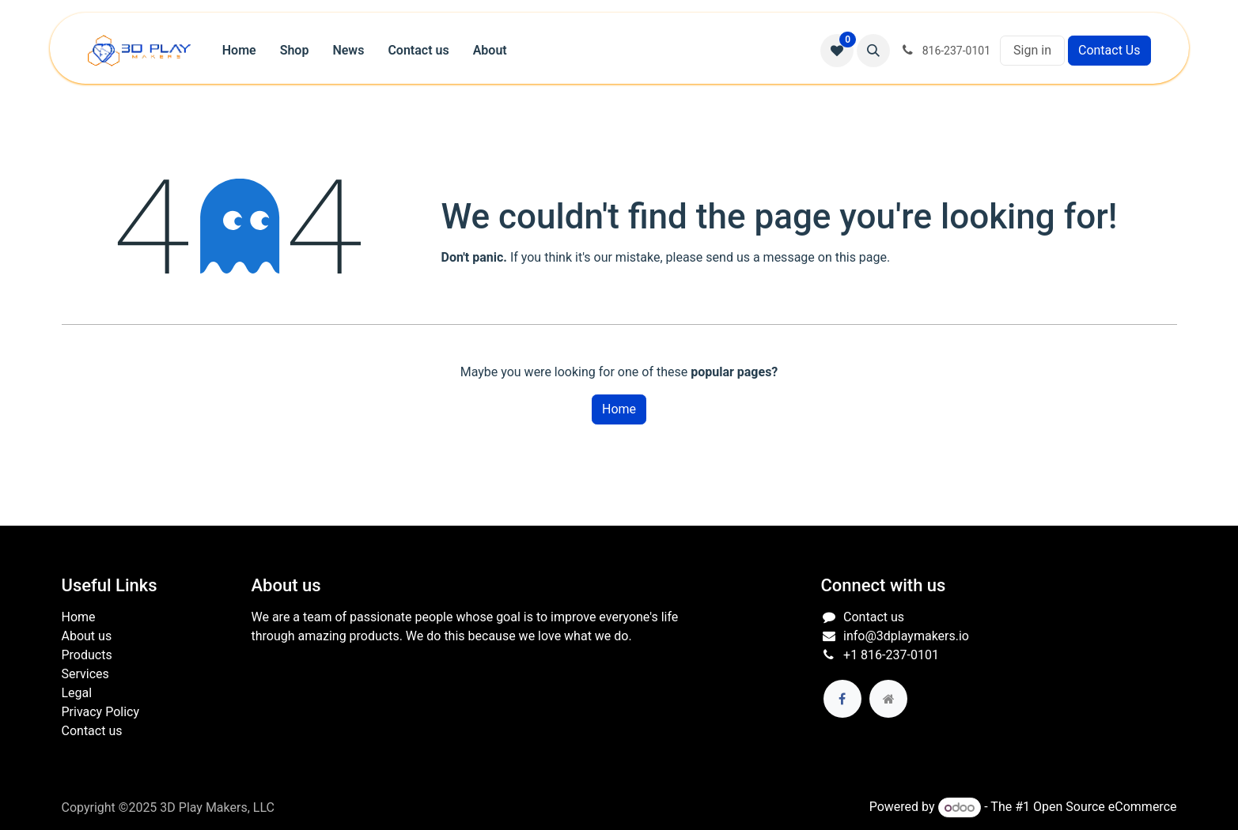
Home (619, 409)
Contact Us (1109, 50)
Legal (77, 692)
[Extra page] (888, 699)
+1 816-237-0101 (891, 654)
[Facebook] (842, 699)
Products (87, 654)
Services (85, 673)
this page (861, 257)
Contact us (92, 730)
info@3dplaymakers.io (906, 635)
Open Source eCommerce (1105, 807)
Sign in (1032, 50)
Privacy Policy (101, 711)
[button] (873, 50)
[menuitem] (239, 50)
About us (87, 635)
